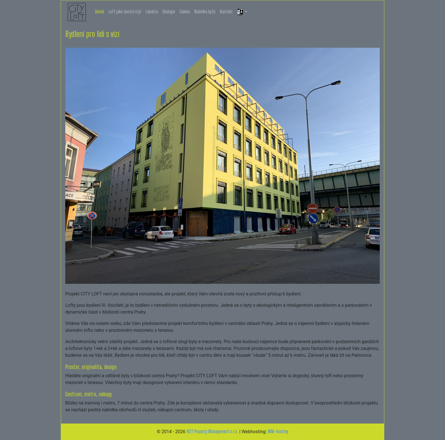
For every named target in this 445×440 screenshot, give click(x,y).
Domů (99, 11)
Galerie (185, 11)
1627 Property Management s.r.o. (212, 431)
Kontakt (226, 11)
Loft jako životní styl (125, 11)
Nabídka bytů (204, 11)
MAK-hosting (278, 431)
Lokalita (152, 11)
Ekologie (169, 11)
